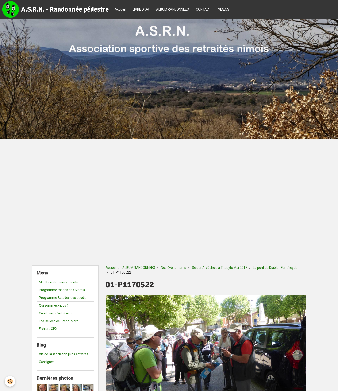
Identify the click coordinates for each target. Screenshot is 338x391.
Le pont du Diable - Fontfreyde (275, 268)
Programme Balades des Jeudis (62, 298)
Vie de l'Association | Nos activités (63, 354)
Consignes (46, 362)
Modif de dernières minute (58, 282)
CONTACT (203, 9)
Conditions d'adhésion (55, 313)
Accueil (120, 9)
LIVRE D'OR (141, 9)
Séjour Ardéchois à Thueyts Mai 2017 (219, 268)
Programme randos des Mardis (62, 290)
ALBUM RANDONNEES (172, 9)
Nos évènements (173, 268)
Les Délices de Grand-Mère (58, 321)
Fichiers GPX (48, 329)
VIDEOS (223, 9)
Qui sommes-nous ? (54, 305)
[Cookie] (10, 381)
